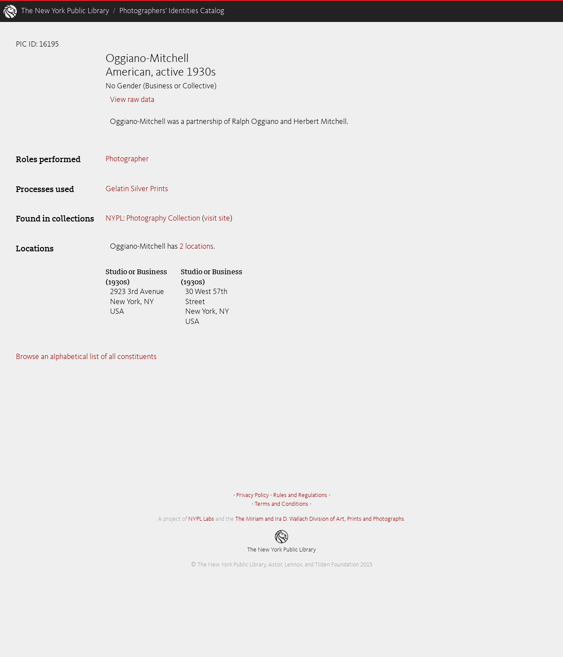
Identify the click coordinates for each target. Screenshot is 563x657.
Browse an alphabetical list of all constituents (86, 357)
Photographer (127, 159)
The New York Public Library (65, 11)
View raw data (132, 100)
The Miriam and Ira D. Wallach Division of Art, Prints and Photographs (319, 519)
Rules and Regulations (300, 495)
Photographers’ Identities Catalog (171, 11)
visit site (217, 218)
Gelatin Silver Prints (137, 189)
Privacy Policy (252, 495)
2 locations (196, 246)
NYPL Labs (201, 519)
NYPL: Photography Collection (153, 218)
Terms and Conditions (281, 504)
